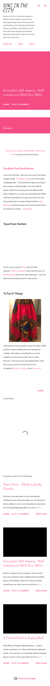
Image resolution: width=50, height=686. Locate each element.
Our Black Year (22, 179)
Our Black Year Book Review (18, 168)
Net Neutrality (9, 274)
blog (24, 267)
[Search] (38, 4)
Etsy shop (36, 368)
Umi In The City (15, 8)
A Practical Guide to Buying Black (23, 638)
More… (32, 44)
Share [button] (6, 104)
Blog (21, 44)
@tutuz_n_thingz (19, 368)
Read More (27, 209)
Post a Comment (20, 104)
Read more (41, 514)
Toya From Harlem (17, 271)
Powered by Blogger (25, 678)
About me (7, 44)
